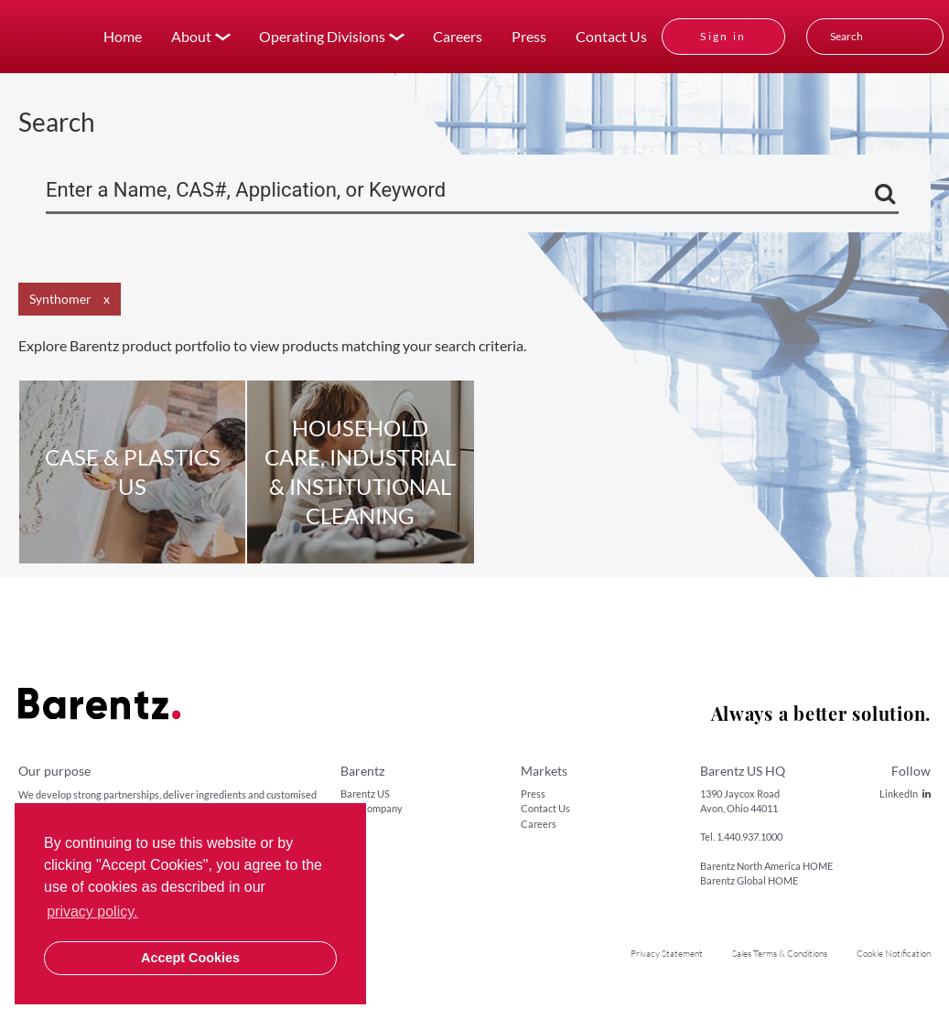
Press (529, 36)
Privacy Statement (667, 954)
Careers (457, 36)
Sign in (723, 36)
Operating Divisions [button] (322, 36)
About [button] (191, 36)
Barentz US (365, 793)
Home (122, 36)
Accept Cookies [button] (190, 957)
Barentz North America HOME (766, 866)
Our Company (371, 808)
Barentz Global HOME (749, 880)
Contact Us (611, 36)
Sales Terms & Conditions (779, 954)
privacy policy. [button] (92, 911)
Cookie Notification (894, 954)
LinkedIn (905, 793)
